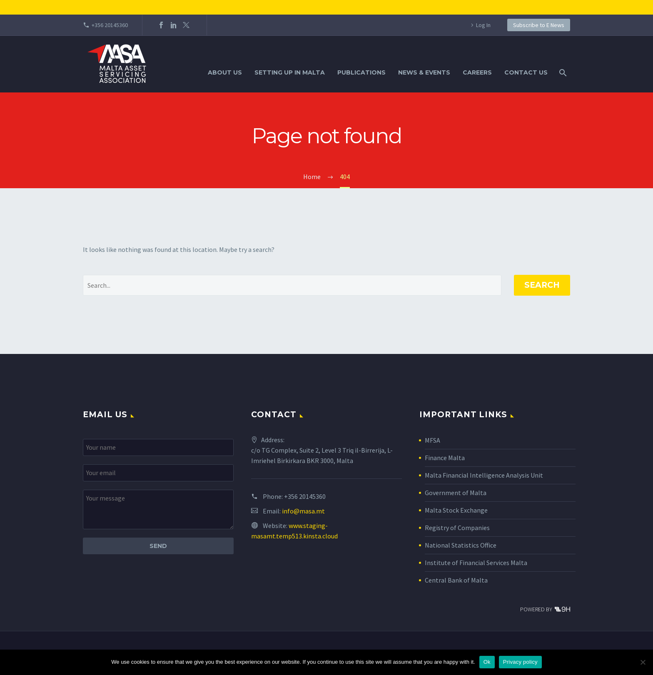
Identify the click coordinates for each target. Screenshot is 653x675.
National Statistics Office (460, 545)
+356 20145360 (110, 25)
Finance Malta (445, 457)
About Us (225, 72)
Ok (487, 662)
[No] (642, 662)
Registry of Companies (457, 527)
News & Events (424, 72)
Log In (483, 25)
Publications (361, 72)
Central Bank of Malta (456, 580)
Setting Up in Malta (289, 72)
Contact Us (526, 72)
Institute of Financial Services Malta (476, 562)
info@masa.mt (303, 511)
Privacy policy (520, 662)
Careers (477, 72)
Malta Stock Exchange (456, 510)
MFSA (432, 440)
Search (542, 285)
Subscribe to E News (538, 25)
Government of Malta (455, 492)
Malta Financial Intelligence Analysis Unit (484, 475)
